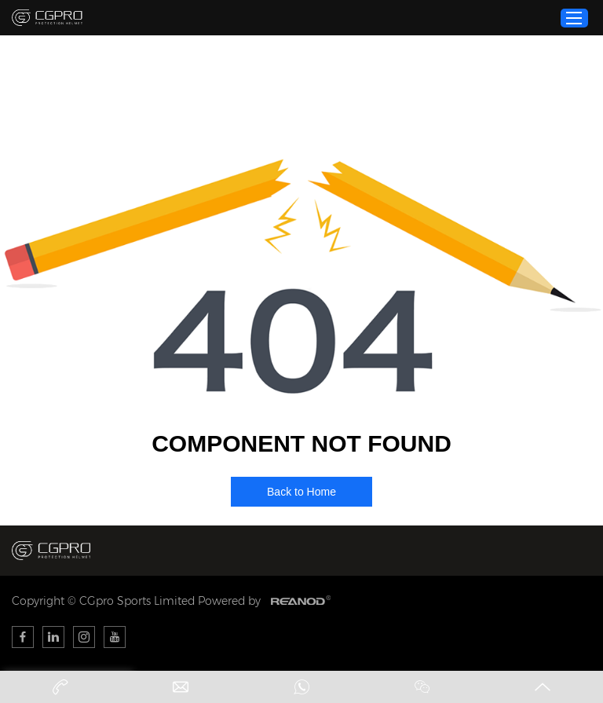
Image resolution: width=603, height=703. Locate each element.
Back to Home (301, 491)
